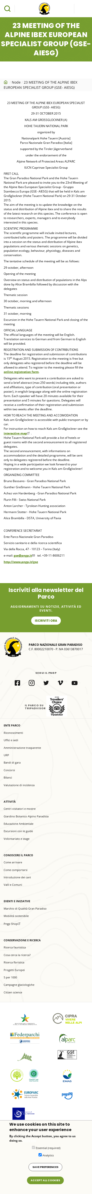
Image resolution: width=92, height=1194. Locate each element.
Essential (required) (48, 1151)
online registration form (21, 372)
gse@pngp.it (25, 555)
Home (6, 82)
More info (29, 1144)
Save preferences (45, 1171)
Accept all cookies (45, 1184)
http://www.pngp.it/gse (21, 562)
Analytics (48, 1159)
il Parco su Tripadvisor (56, 706)
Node (16, 82)
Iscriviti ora (46, 621)
